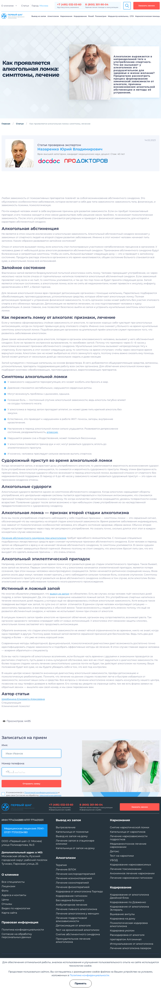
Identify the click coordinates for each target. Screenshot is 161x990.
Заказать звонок (146, 5)
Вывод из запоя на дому (72, 836)
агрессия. (52, 447)
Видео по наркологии (16, 908)
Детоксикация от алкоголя (73, 925)
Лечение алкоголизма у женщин (77, 913)
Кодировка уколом (122, 930)
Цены (5, 899)
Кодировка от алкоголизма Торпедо (79, 891)
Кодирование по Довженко (128, 902)
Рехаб (91, 16)
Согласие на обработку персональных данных (17, 936)
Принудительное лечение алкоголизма (73, 940)
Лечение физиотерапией (72, 887)
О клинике (7, 5)
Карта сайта (9, 912)
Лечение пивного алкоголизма (76, 909)
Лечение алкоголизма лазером (130, 948)
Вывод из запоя (38, 16)
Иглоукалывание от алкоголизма (131, 943)
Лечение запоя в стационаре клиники (75, 842)
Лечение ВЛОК (66, 869)
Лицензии (8, 886)
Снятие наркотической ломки (129, 827)
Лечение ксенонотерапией (74, 878)
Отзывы (7, 903)
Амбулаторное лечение (71, 904)
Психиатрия (100, 16)
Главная (6, 124)
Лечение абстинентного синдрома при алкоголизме (34, 553)
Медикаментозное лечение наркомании (128, 845)
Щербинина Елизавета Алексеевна (23, 714)
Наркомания (66, 16)
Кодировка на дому (122, 918)
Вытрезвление (65, 827)
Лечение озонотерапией (72, 882)
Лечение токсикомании (125, 868)
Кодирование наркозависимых (130, 864)
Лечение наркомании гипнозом (131, 877)
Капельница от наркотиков (127, 831)
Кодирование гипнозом (71, 895)
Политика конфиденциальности (23, 929)
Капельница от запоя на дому (75, 848)
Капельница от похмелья (72, 831)
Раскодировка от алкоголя (127, 934)
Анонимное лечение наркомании (132, 873)
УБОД (114, 860)
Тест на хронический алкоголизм (77, 929)
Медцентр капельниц (118, 16)
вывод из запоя (59, 608)
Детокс (114, 851)
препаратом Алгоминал (126, 939)
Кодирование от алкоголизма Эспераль (129, 908)
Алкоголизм (53, 16)
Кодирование (80, 16)
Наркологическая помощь (147, 16)
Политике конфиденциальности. (90, 975)
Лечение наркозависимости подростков (128, 838)
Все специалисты (13, 881)
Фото (5, 890)
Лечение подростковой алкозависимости (71, 919)
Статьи (25, 5)
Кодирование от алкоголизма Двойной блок (129, 896)
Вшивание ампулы (122, 914)
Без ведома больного (70, 900)
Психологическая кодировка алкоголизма (129, 924)
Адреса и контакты (14, 895)
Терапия (61, 865)
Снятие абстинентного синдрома (78, 934)
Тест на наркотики (122, 855)
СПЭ (132, 16)
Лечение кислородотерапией (75, 873)
